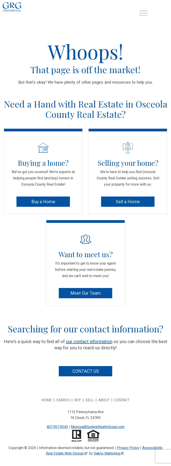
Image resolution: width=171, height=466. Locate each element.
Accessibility (152, 448)
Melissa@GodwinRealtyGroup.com (97, 427)
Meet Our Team (85, 293)
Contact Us (85, 371)
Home (47, 400)
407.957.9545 (57, 427)
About (104, 400)
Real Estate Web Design (66, 453)
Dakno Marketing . (109, 453)
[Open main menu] (143, 13)
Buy (77, 400)
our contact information (89, 341)
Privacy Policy (128, 448)
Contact (122, 400)
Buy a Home (43, 201)
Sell (90, 400)
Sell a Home (128, 201)
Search (63, 400)
